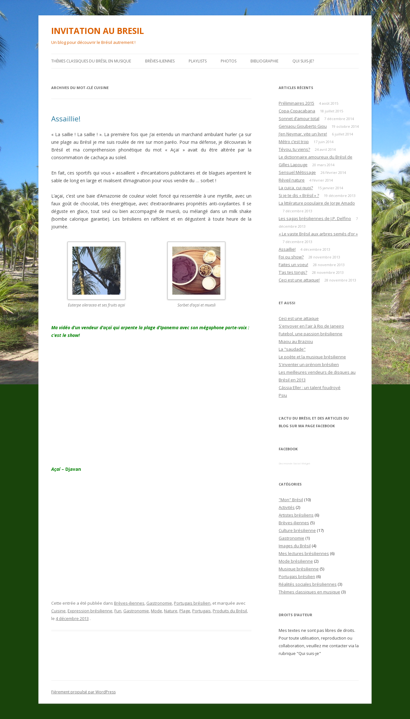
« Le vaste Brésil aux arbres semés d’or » (318, 234)
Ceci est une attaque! (299, 280)
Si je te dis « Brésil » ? (299, 195)
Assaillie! (65, 118)
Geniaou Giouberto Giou (303, 126)
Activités (287, 507)
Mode (156, 611)
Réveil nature (292, 180)
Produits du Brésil (230, 611)
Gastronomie (159, 603)
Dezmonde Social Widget (294, 463)
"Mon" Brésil (291, 499)
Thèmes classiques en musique (309, 592)
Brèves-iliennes (160, 61)
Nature (170, 611)
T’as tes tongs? (293, 272)
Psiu (283, 395)
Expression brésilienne (90, 611)
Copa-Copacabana (297, 111)
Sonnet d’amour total (299, 118)
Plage (184, 611)
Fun (117, 611)
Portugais (201, 611)
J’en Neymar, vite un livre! (303, 134)
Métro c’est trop (294, 141)
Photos (228, 61)
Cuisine (58, 611)
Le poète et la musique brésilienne (312, 357)
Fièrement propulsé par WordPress (83, 692)
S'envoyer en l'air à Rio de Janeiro (311, 326)
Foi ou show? (291, 257)
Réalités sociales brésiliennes (308, 584)
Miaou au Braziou (296, 341)
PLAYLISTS (198, 61)
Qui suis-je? (303, 61)
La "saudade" (292, 349)
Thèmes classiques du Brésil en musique (91, 61)
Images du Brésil (295, 546)
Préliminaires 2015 (296, 103)
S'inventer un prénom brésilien (309, 364)
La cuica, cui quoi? (296, 188)
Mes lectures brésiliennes (304, 553)
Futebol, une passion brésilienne (310, 334)
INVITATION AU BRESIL (97, 31)
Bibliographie (264, 61)
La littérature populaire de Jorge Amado (317, 203)
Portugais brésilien (192, 603)
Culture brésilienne (297, 530)
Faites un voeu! (293, 264)
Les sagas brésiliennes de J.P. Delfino (315, 218)
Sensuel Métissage (297, 172)
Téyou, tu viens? (294, 149)
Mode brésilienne (296, 561)
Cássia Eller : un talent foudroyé (309, 387)
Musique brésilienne (299, 569)
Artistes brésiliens (296, 515)
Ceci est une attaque (299, 318)
